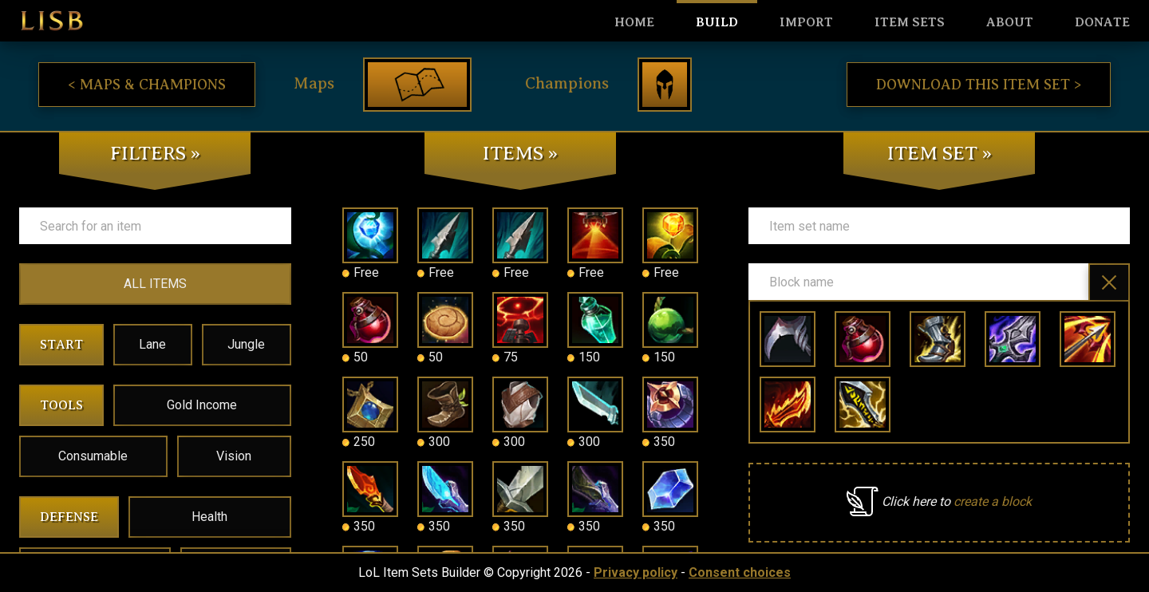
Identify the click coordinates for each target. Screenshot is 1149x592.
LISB (52, 21)
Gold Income (202, 404)
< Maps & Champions (147, 85)
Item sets (910, 22)
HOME (634, 22)
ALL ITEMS (155, 283)
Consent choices (740, 572)
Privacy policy (635, 572)
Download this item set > (978, 85)
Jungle (246, 344)
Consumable (93, 456)
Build (717, 22)
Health (209, 516)
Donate (1102, 22)
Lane (152, 344)
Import (806, 22)
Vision (233, 456)
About (1009, 22)
